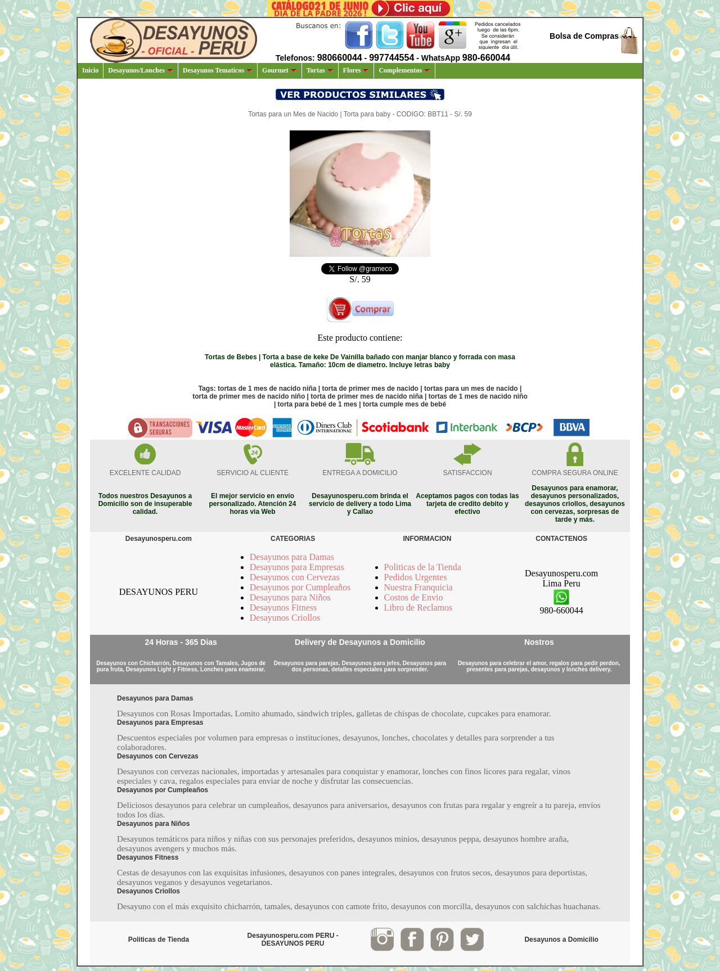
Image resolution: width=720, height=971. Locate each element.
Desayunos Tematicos (218, 70)
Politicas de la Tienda (422, 567)
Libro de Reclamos (418, 607)
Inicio (90, 70)
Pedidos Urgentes (415, 577)
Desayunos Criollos (285, 617)
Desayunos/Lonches (140, 70)
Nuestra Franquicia (418, 587)
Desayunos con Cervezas (295, 577)
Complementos (404, 70)
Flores (356, 70)
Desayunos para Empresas (297, 567)
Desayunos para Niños (290, 597)
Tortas (320, 70)
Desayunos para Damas (292, 557)
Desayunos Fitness (283, 607)
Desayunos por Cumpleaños (300, 587)
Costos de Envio (413, 597)
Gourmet (279, 70)
